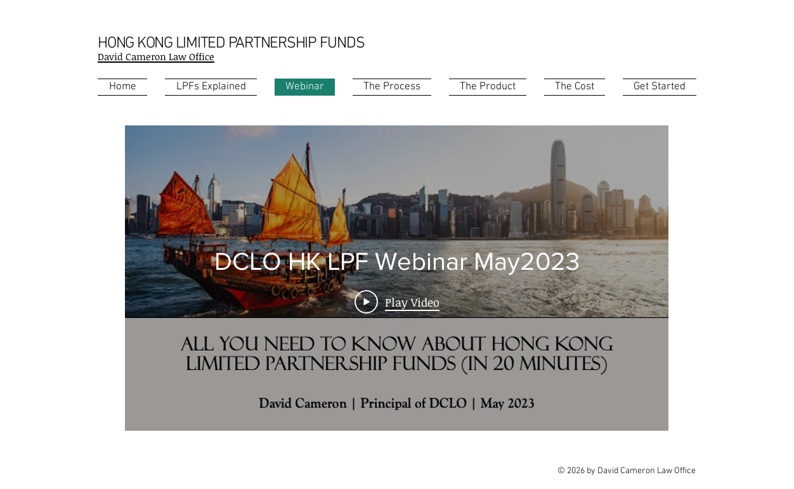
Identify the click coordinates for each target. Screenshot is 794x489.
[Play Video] (397, 301)
